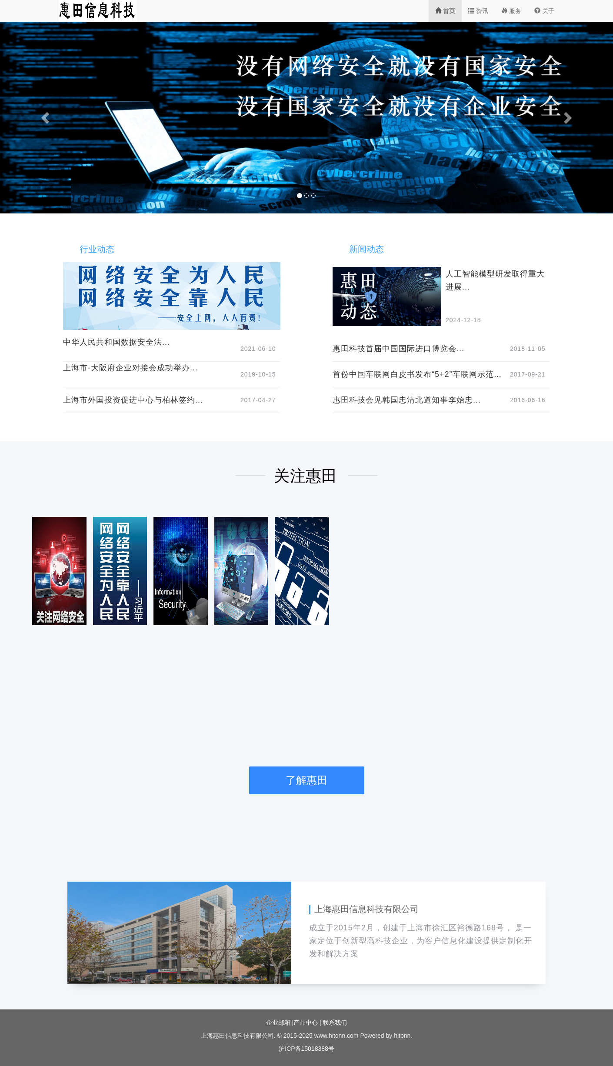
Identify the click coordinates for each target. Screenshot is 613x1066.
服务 (511, 10)
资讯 (478, 10)
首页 (445, 10)
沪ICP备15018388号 (306, 1048)
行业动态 (97, 249)
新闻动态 (366, 249)
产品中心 (306, 1022)
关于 (544, 10)
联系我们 (335, 1022)
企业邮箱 (279, 1022)
